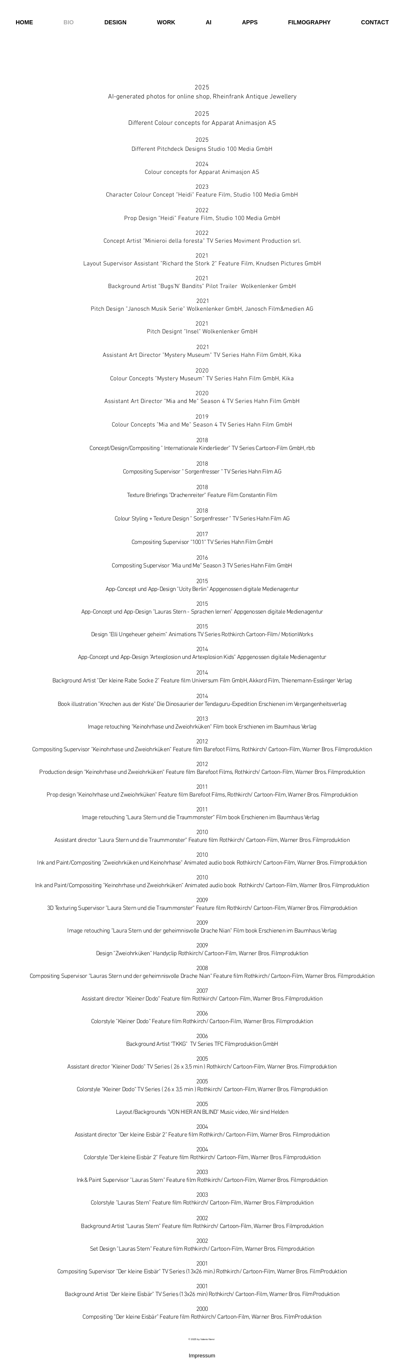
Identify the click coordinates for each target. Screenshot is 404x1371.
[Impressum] (202, 1356)
